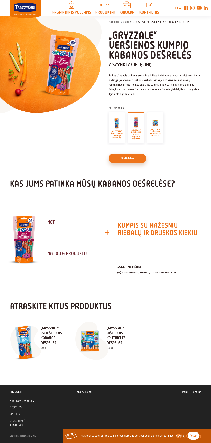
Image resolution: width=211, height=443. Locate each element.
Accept (193, 435)
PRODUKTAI (105, 8)
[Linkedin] (206, 8)
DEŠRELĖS (16, 407)
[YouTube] (199, 8)
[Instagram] (192, 8)
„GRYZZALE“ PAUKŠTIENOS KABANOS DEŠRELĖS (117, 128)
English (197, 392)
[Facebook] (186, 8)
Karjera (127, 8)
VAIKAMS (127, 22)
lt (175, 8)
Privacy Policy (84, 392)
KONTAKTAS (149, 8)
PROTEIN (15, 414)
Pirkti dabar (127, 158)
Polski (185, 392)
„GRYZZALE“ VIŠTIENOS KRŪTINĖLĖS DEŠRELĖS (155, 128)
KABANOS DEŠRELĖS (22, 401)
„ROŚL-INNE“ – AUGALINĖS (18, 423)
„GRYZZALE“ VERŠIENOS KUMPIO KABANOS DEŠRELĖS (136, 128)
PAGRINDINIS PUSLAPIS (71, 8)
